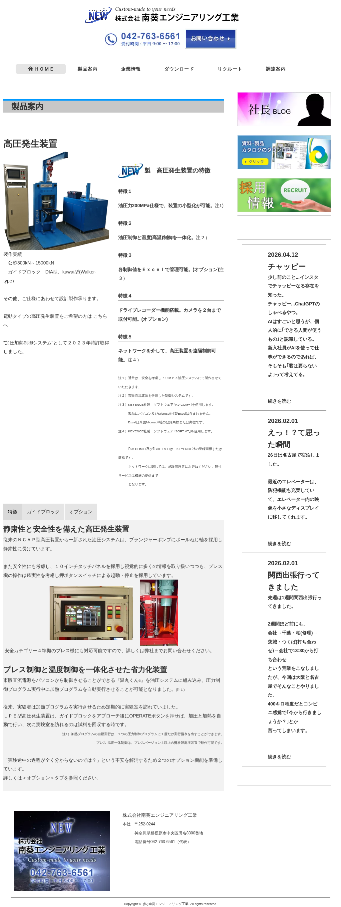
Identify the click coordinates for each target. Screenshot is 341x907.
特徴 (12, 511)
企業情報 (131, 69)
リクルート (229, 69)
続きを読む (279, 401)
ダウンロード (179, 69)
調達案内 (276, 69)
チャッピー (287, 266)
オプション (81, 511)
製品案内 (88, 69)
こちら (100, 316)
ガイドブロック (43, 511)
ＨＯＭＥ (41, 69)
